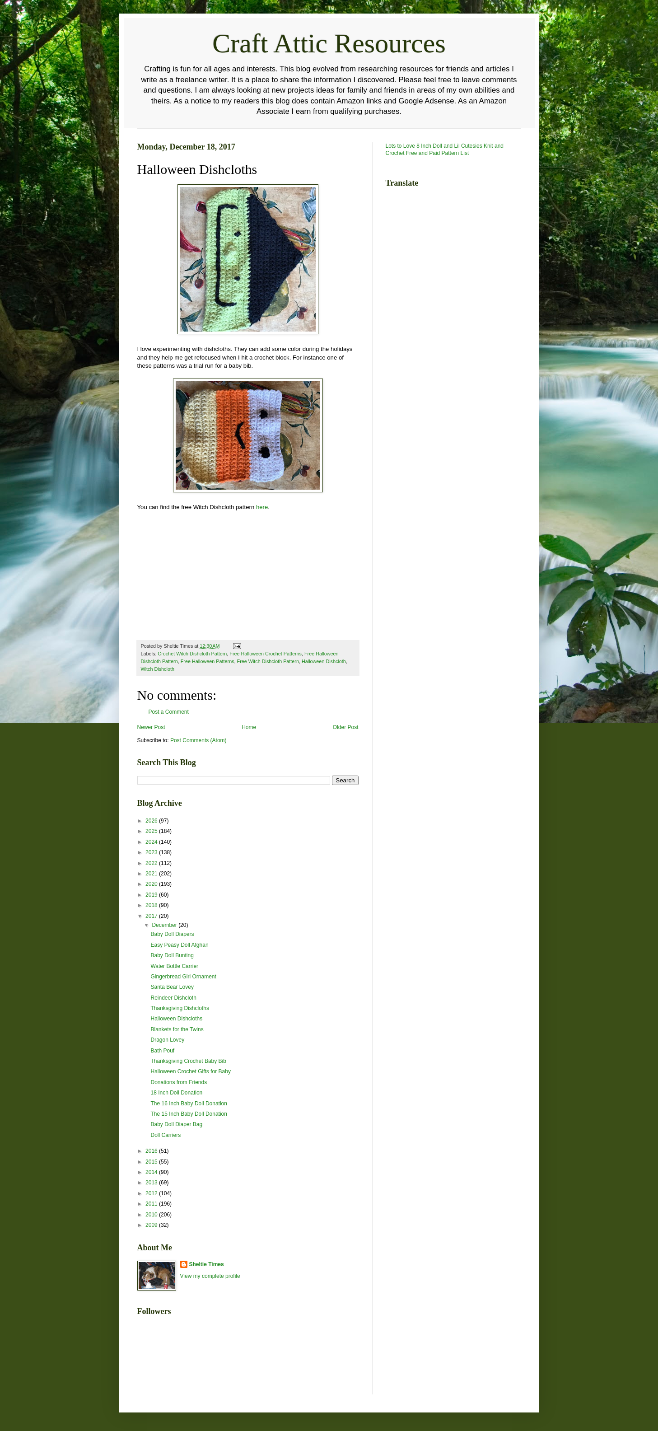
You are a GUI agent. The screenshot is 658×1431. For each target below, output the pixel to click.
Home (249, 727)
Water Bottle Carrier (174, 966)
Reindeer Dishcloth (173, 998)
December (165, 925)
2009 (152, 1225)
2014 (152, 1172)
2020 (152, 884)
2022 (152, 863)
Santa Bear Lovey (171, 987)
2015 (152, 1162)
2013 (152, 1182)
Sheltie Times (206, 1264)
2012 (152, 1193)
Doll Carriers (165, 1135)
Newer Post (151, 727)
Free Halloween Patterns (207, 661)
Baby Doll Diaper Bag (176, 1124)
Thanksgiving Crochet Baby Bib (188, 1061)
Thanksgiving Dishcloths (179, 1008)
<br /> (164, 574)
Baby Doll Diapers (172, 934)
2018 (152, 905)
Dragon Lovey (167, 1040)
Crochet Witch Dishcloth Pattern (192, 653)
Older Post (346, 727)
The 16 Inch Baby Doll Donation (188, 1103)
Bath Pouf (162, 1051)
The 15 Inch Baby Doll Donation (188, 1114)
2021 (152, 873)
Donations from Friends (178, 1082)
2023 (152, 852)
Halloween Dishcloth (324, 661)
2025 (152, 831)
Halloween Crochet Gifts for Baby (190, 1071)
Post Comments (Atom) (198, 740)
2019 (152, 895)
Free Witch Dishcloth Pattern (268, 661)
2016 (152, 1151)
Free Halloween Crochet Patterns (265, 653)
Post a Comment (169, 712)
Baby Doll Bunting (171, 955)
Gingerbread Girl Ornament (183, 976)
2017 (152, 916)
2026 (152, 821)
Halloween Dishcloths (176, 1018)
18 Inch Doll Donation (176, 1093)
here (262, 507)
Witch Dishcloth (157, 669)
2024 (152, 842)
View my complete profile (210, 1276)
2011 (152, 1204)
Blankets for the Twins (176, 1029)
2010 (152, 1214)
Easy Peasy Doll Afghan (179, 945)
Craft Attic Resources (329, 43)
